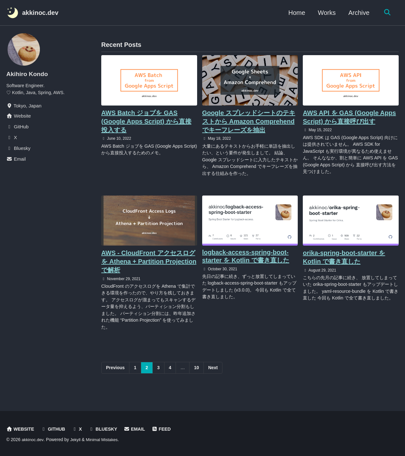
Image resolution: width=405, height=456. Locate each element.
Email (138, 429)
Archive (357, 12)
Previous (115, 372)
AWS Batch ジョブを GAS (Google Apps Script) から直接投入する (146, 121)
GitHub (54, 429)
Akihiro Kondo (28, 73)
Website (20, 429)
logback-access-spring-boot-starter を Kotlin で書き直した (246, 258)
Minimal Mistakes (103, 440)
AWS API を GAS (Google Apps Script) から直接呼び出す (349, 117)
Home (295, 12)
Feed (166, 429)
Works (325, 12)
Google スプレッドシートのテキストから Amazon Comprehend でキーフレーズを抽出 (248, 121)
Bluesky (105, 429)
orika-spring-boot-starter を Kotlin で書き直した (344, 259)
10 (196, 372)
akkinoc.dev (40, 12)
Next (213, 372)
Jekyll (76, 440)
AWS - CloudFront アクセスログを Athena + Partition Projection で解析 (148, 264)
